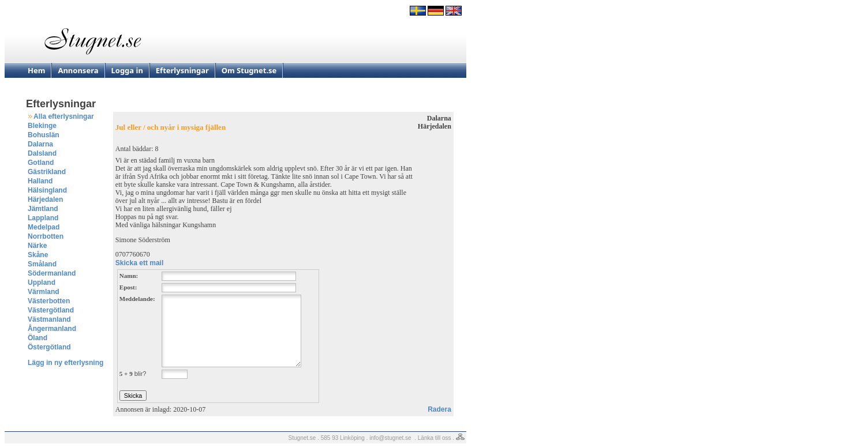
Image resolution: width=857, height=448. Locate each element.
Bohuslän (43, 135)
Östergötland (49, 347)
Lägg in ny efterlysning (65, 363)
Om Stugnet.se (249, 70)
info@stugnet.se (390, 438)
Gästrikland (47, 172)
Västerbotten (49, 301)
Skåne (38, 255)
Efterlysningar (182, 70)
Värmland (43, 292)
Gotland (41, 163)
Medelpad (43, 227)
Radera (439, 409)
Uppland (41, 282)
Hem (36, 70)
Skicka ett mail (139, 263)
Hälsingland (47, 190)
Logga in (127, 70)
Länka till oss (434, 438)
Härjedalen (45, 199)
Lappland (43, 218)
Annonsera (78, 70)
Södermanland (52, 273)
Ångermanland (52, 329)
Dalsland (42, 153)
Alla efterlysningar (63, 116)
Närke (37, 246)
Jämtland (43, 209)
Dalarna (40, 144)
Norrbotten (45, 236)
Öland (37, 338)
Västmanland (49, 319)
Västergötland (51, 310)
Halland (40, 181)
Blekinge (42, 126)
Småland (42, 264)
